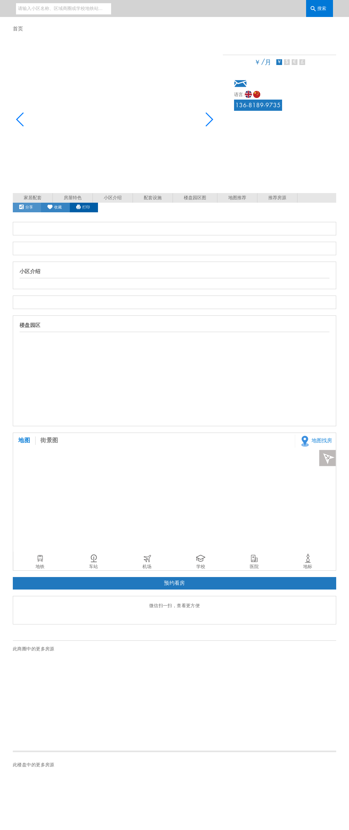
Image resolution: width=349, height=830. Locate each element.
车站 (93, 567)
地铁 (40, 567)
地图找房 (315, 441)
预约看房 (174, 583)
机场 (146, 567)
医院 (254, 567)
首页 (18, 29)
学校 (200, 567)
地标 (307, 567)
